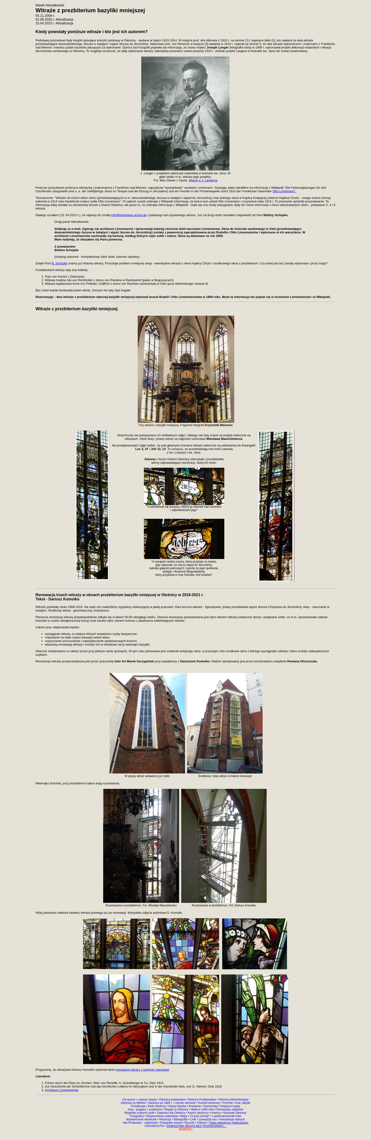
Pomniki (227, 1103)
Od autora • (129, 1099)
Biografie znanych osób (140, 1112)
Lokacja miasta (146, 1099)
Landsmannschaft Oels (226, 1116)
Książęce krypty (230, 1106)
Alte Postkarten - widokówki (140, 1122)
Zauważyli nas (208, 1119)
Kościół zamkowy (209, 1103)
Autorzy (216, 1112)
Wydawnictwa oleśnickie (142, 1119)
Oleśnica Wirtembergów (234, 1099)
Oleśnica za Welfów (133, 1103)
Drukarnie (195, 1106)
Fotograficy (137, 1116)
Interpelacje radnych (232, 1119)
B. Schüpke (60, 263)
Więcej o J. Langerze (203, 180)
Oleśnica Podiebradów (202, 1099)
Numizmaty (210, 1106)
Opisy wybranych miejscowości (228, 1122)
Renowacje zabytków (229, 1109)
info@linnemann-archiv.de (128, 215)
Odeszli (202, 1122)
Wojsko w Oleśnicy (177, 1109)
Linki (193, 1119)
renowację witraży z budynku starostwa (142, 1069)
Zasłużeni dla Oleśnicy (171, 1112)
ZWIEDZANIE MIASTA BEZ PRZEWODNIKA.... (196, 1126)
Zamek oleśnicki (185, 1103)
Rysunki (190, 1122)
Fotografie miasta (171, 1122)
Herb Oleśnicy (157, 1106)
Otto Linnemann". (284, 191)
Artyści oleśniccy (198, 1112)
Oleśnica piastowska (172, 1099)
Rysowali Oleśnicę (234, 1112)
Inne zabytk (242, 1103)
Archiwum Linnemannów (62, 1090)
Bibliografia (180, 1119)
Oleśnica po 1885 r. (160, 1103)
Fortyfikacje (138, 1106)
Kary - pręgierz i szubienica (145, 1109)
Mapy (184, 1116)
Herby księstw (177, 1106)
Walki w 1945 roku (203, 1109)
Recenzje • (166, 1119)
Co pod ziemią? (200, 1116)
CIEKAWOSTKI (155, 1126)
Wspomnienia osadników (162, 1116)
